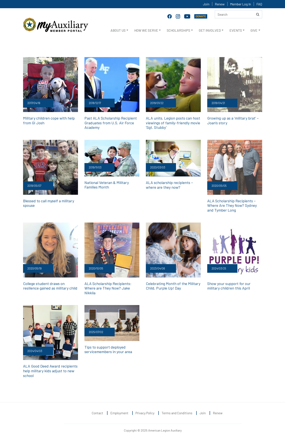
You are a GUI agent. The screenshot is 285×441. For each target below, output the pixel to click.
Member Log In (240, 4)
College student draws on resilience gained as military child (50, 286)
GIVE (254, 30)
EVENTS (235, 30)
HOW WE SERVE (146, 30)
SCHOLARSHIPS (178, 30)
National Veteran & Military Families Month (106, 185)
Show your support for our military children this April (229, 286)
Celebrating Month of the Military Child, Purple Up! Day (173, 286)
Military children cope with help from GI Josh (49, 120)
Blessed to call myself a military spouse (48, 203)
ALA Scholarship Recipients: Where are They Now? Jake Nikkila (107, 288)
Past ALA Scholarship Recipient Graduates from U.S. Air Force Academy (110, 123)
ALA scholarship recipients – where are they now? (169, 185)
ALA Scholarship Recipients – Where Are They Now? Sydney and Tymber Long (232, 205)
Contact (97, 413)
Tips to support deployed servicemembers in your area (108, 349)
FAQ (259, 4)
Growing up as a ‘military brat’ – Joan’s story (233, 120)
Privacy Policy (144, 413)
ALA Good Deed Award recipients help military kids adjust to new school (50, 371)
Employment (119, 413)
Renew (220, 4)
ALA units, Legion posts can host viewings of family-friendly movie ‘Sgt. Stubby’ (173, 123)
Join (206, 4)
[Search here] (238, 14)
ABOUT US (118, 30)
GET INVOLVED (210, 30)
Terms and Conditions (177, 413)
